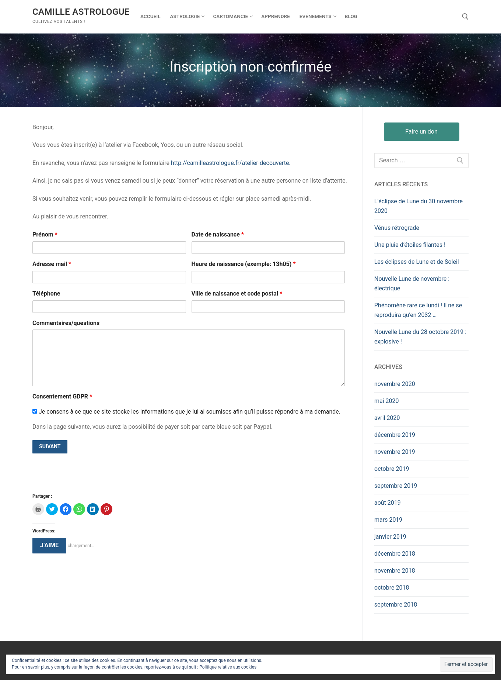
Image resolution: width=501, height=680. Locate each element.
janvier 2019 (390, 536)
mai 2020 (386, 400)
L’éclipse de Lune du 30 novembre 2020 (418, 206)
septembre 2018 (395, 604)
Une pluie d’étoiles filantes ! (409, 244)
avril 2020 (387, 417)
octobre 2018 (391, 587)
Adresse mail (51, 263)
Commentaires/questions (65, 323)
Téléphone (46, 293)
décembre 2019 (394, 434)
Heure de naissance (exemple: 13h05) (244, 263)
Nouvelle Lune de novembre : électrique (411, 283)
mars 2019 (388, 519)
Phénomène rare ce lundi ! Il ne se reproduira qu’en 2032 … (418, 310)
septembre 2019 (395, 485)
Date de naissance (218, 234)
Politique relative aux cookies (227, 667)
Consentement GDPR (62, 396)
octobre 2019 (391, 468)
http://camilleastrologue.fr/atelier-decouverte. (231, 162)
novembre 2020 (394, 383)
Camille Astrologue (81, 12)
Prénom (44, 234)
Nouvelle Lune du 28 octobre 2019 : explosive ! (420, 336)
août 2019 (387, 502)
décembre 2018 (394, 553)
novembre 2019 (394, 451)
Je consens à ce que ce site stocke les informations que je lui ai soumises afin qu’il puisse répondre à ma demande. (186, 411)
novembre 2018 (394, 570)
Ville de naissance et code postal (237, 293)
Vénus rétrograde (396, 227)
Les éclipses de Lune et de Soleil (416, 261)
